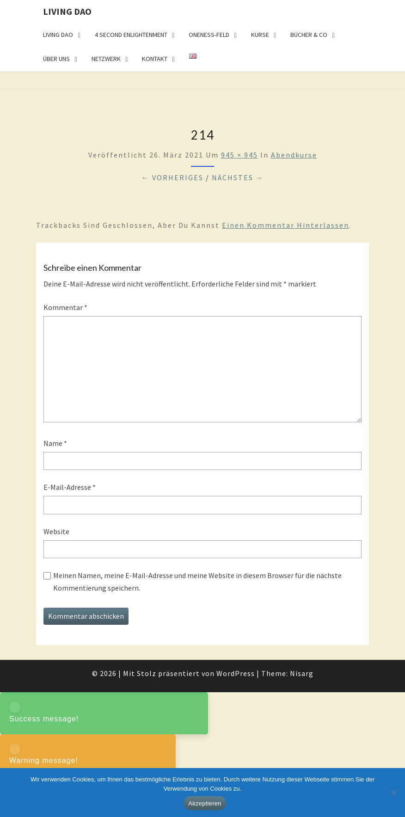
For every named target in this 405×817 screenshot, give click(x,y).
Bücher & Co (308, 34)
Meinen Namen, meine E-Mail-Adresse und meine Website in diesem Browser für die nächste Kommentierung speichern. (197, 581)
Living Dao (67, 11)
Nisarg (301, 673)
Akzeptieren (204, 803)
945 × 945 (239, 154)
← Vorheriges (172, 177)
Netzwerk (106, 59)
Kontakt (154, 59)
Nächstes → (238, 177)
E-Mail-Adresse (69, 487)
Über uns (56, 59)
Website (56, 531)
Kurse (260, 34)
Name (55, 443)
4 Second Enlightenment (131, 34)
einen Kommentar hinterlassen (285, 225)
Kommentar (65, 307)
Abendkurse (294, 154)
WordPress (235, 673)
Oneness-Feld (209, 34)
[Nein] (393, 792)
